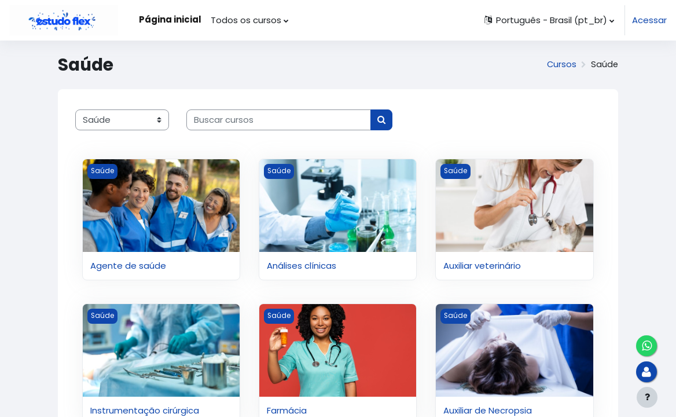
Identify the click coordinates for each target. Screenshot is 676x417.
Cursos (561, 64)
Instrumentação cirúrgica (144, 410)
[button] (548, 20)
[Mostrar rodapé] (647, 397)
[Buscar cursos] (278, 119)
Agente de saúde (128, 265)
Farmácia (287, 410)
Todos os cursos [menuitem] (246, 20)
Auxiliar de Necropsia (487, 410)
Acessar (649, 20)
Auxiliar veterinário (482, 265)
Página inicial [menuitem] (170, 19)
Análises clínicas (301, 265)
